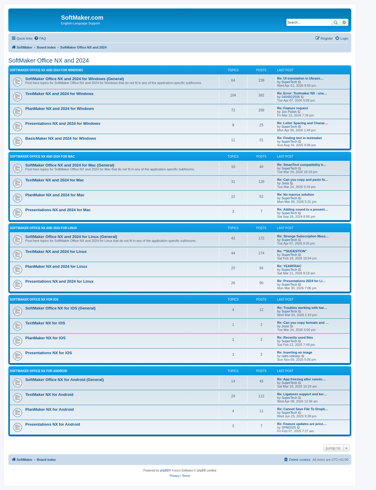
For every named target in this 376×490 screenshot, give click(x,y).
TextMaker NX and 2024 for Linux (56, 251)
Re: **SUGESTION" (292, 251)
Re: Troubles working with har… (302, 307)
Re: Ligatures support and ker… (302, 394)
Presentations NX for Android (52, 424)
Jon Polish (289, 111)
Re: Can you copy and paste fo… (302, 179)
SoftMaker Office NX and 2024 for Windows (46, 70)
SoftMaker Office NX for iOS (34, 299)
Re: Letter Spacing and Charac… (302, 123)
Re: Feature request (292, 108)
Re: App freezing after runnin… (301, 379)
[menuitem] (40, 38)
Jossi (285, 183)
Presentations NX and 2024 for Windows (62, 123)
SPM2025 (289, 427)
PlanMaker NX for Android (49, 409)
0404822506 (291, 97)
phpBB (164, 470)
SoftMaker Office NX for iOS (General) (60, 308)
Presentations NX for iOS (48, 353)
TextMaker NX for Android (49, 394)
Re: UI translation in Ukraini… (300, 78)
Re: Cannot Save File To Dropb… (302, 409)
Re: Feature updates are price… (302, 424)
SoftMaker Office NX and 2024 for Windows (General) (74, 79)
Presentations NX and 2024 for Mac (58, 210)
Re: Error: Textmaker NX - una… (302, 93)
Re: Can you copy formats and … (303, 322)
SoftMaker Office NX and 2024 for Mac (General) (69, 165)
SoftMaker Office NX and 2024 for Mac (42, 156)
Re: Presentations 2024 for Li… (301, 281)
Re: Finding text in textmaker (299, 138)
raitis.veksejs (291, 356)
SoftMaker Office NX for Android (38, 371)
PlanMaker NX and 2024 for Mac (55, 195)
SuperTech (289, 82)
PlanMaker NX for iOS (45, 338)
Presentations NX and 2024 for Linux (59, 281)
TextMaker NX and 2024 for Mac (54, 180)
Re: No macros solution (295, 194)
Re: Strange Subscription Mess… (303, 236)
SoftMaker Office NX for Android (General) (64, 379)
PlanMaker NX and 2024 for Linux (56, 266)
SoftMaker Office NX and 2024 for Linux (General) (71, 236)
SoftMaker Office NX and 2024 (48, 60)
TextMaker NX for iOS (45, 323)
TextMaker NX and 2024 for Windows (59, 93)
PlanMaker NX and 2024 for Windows (59, 108)
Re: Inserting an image (294, 352)
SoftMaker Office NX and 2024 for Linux (43, 228)
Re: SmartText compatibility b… (301, 165)
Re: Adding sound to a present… (302, 209)
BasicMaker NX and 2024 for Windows (60, 138)
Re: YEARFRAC (289, 266)
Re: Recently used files (295, 337)
